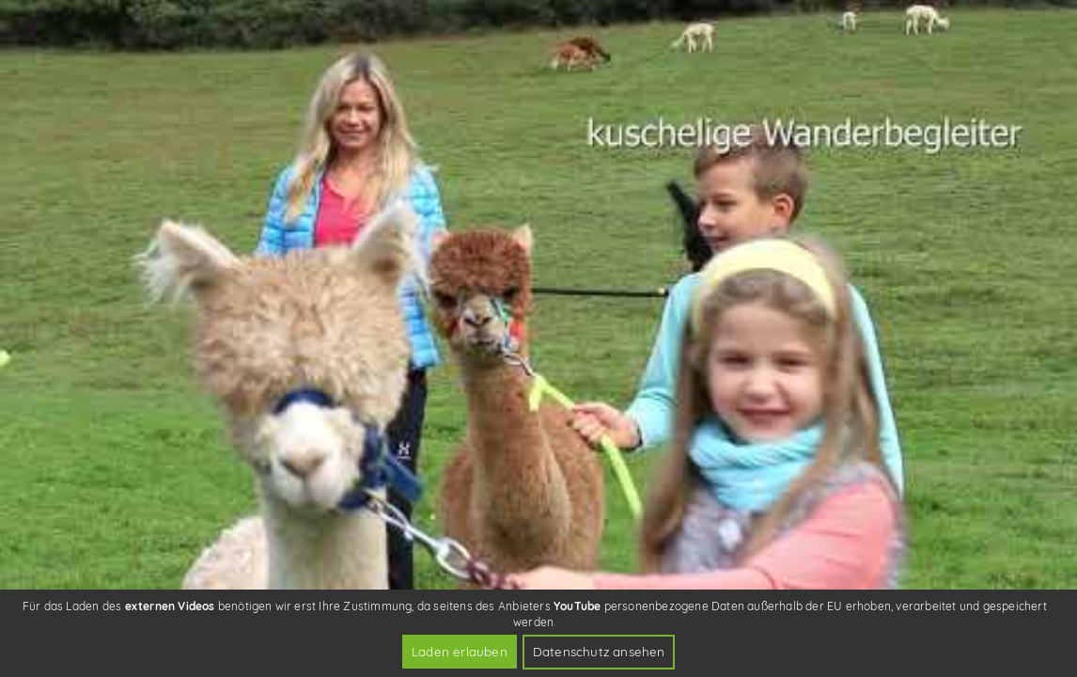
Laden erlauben (459, 651)
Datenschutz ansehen (599, 651)
